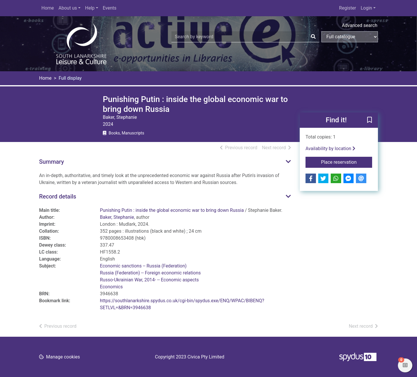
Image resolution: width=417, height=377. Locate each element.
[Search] (313, 36)
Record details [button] (57, 196)
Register (347, 8)
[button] (369, 120)
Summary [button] (51, 161)
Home (47, 8)
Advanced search (359, 25)
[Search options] (349, 36)
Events (109, 8)
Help (90, 8)
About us (67, 8)
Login (366, 8)
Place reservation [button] (346, 162)
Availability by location (330, 148)
